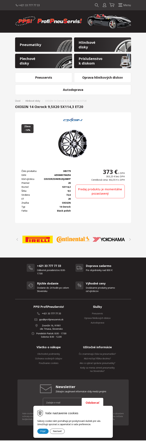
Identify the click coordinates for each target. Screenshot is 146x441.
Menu (124, 5)
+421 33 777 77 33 (29, 5)
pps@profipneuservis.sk (51, 319)
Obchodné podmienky (48, 354)
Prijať (43, 431)
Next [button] (129, 240)
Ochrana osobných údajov (48, 358)
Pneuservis (97, 313)
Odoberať (92, 403)
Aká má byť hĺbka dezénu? (97, 358)
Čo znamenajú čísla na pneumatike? (97, 354)
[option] (37, 240)
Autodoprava (97, 323)
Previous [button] (16, 240)
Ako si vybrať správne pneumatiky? (97, 363)
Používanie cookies (48, 363)
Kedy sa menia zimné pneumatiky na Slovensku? (97, 370)
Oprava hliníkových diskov (97, 318)
